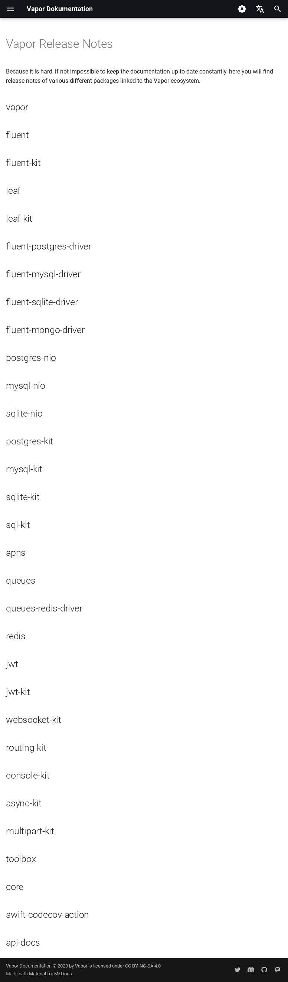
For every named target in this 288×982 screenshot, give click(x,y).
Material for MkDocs (50, 973)
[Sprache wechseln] (259, 8)
